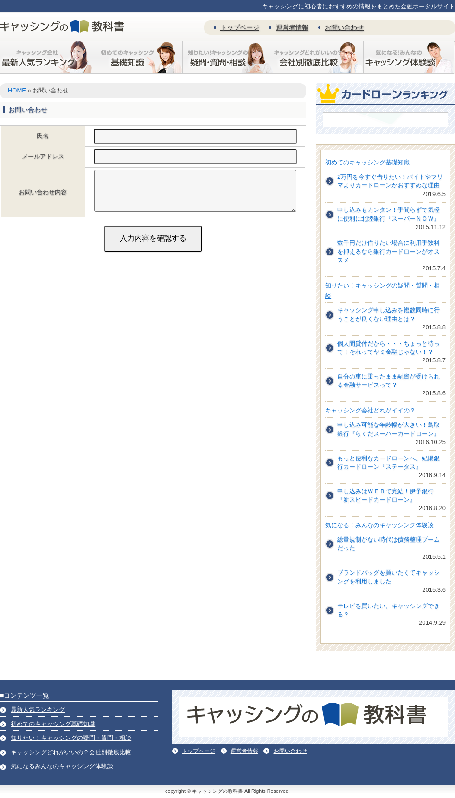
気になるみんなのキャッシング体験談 (62, 766)
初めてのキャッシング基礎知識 (367, 162)
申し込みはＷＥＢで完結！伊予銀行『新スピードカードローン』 (385, 495)
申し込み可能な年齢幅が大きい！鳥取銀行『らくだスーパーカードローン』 (388, 429)
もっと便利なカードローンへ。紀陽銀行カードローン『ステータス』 (388, 462)
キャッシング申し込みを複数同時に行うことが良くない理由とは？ (388, 314)
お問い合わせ (344, 27)
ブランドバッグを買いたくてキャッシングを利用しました (388, 576)
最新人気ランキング (38, 709)
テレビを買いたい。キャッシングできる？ (388, 610)
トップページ (239, 27)
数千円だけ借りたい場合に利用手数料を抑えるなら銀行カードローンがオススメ (388, 251)
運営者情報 (292, 27)
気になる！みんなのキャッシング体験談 (379, 525)
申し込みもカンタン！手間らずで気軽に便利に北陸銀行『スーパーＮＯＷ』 (388, 214)
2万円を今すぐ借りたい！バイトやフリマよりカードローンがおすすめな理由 (390, 181)
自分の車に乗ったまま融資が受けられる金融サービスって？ (388, 380)
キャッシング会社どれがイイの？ (370, 410)
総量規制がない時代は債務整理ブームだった (388, 543)
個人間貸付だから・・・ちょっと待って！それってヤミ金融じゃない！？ (388, 347)
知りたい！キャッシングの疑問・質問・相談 (71, 737)
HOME (17, 90)
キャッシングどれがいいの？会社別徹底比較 (71, 752)
